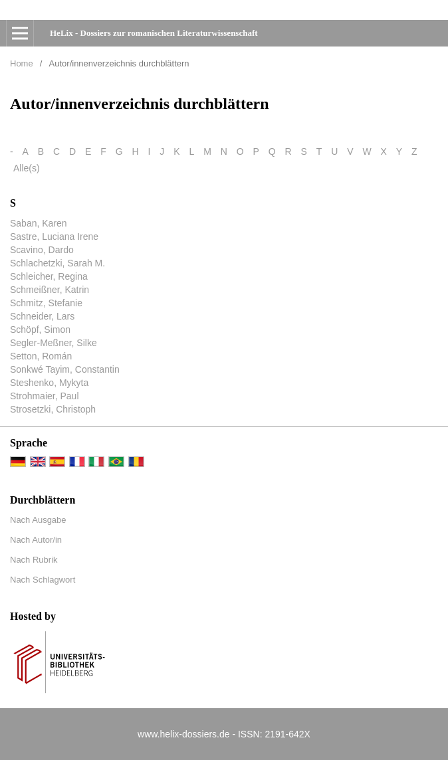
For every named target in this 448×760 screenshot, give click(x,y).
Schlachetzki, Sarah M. (57, 263)
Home (21, 63)
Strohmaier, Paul (44, 396)
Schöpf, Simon (40, 329)
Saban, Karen (38, 223)
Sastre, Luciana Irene (54, 236)
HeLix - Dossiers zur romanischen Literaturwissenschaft (154, 33)
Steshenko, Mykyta (49, 382)
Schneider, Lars (42, 316)
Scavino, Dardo (42, 249)
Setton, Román (41, 356)
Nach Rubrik (34, 560)
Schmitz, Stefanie (46, 303)
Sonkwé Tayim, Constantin (65, 369)
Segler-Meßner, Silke (53, 342)
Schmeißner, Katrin (49, 289)
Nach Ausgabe (38, 520)
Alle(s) (26, 168)
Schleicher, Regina (49, 276)
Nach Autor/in (36, 540)
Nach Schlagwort (42, 580)
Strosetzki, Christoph (53, 409)
